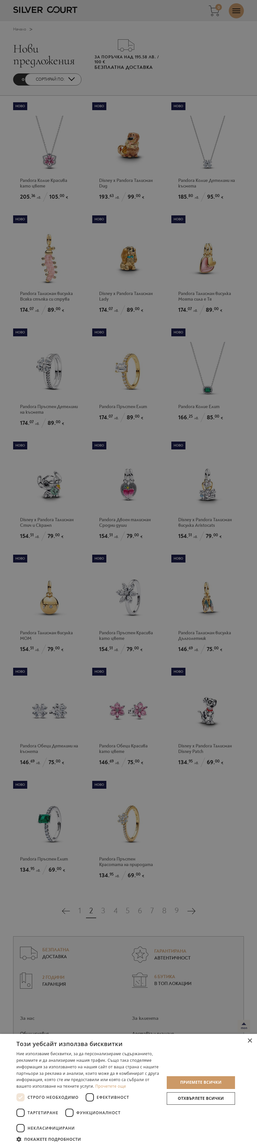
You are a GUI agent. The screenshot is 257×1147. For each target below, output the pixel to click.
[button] (88, 1139)
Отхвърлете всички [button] (201, 1098)
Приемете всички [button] (201, 1082)
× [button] (249, 1040)
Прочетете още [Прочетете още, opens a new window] (110, 1086)
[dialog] (128, 573)
